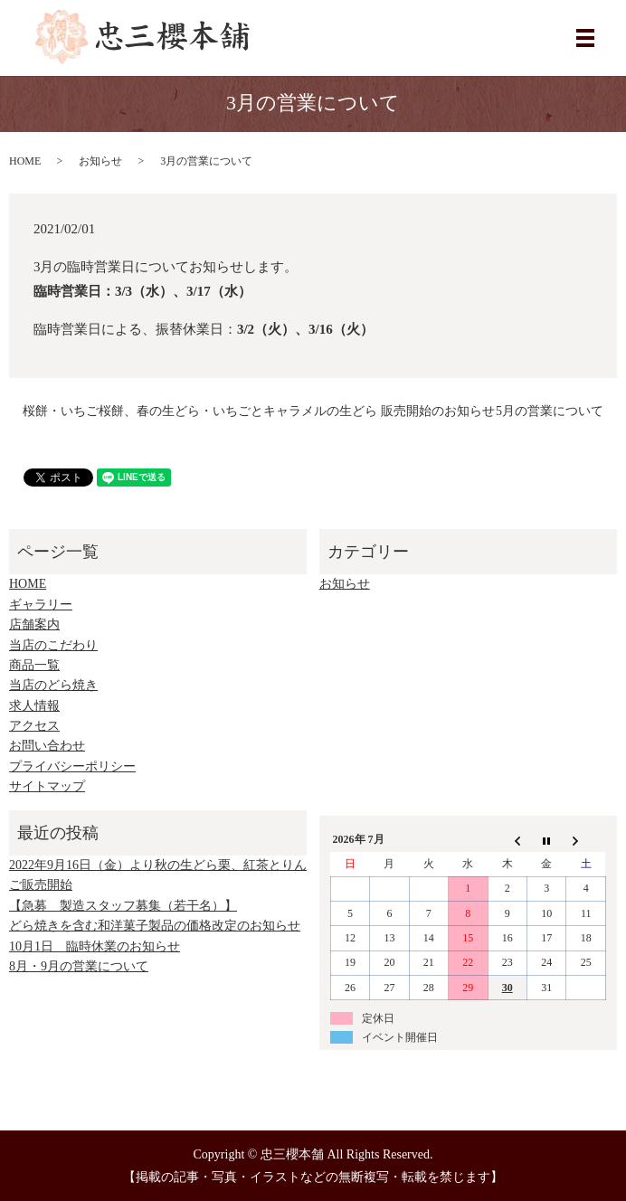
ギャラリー (40, 604)
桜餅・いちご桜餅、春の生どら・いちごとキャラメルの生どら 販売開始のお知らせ (259, 411)
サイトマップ (47, 786)
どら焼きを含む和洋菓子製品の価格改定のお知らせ (154, 925)
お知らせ (100, 161)
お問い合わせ (47, 745)
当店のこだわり (53, 645)
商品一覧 (34, 665)
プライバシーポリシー (72, 766)
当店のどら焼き (53, 685)
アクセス (34, 726)
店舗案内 (34, 624)
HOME (25, 161)
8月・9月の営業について (78, 966)
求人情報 (34, 706)
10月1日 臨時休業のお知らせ (94, 946)
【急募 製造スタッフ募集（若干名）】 (123, 906)
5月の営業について (549, 411)
